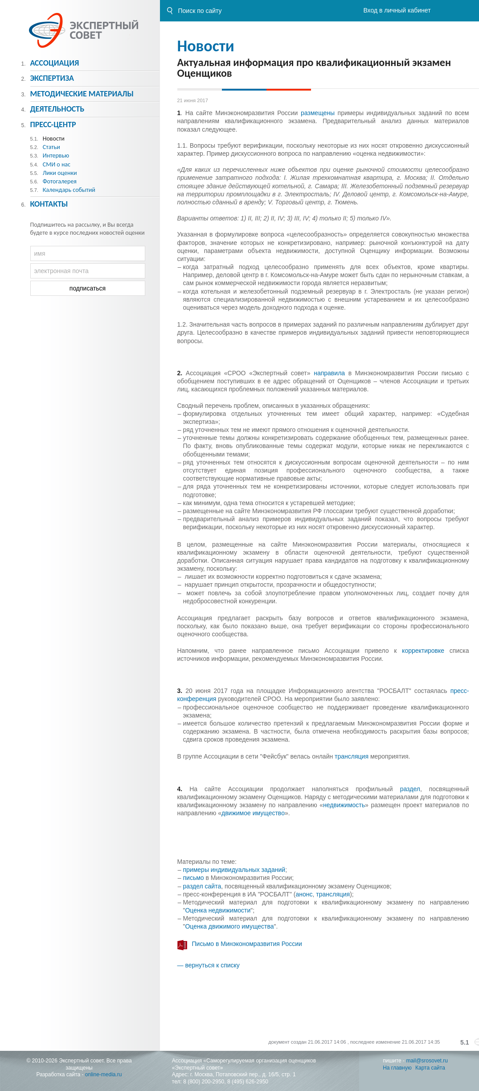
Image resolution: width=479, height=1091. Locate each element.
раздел (410, 788)
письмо (194, 877)
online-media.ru (103, 1074)
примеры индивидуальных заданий (234, 869)
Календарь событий (69, 190)
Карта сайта (430, 1068)
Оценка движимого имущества (229, 926)
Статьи (51, 147)
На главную (397, 1068)
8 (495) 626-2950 (247, 1082)
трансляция (352, 756)
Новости (205, 46)
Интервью (56, 155)
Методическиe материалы (81, 94)
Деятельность (57, 109)
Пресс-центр (53, 124)
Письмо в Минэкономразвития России (247, 943)
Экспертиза (52, 78)
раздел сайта (202, 886)
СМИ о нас (56, 164)
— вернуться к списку (208, 965)
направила (331, 373)
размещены (318, 112)
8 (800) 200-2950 (203, 1082)
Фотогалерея (60, 181)
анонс (303, 894)
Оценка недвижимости (217, 910)
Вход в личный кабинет (396, 10)
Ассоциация (54, 63)
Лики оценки (60, 173)
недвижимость (344, 805)
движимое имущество (253, 813)
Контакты (49, 204)
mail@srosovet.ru (427, 1061)
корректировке (426, 650)
